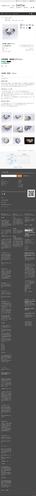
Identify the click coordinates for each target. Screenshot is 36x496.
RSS (1, 201)
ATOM (4, 201)
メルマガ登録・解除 (4, 199)
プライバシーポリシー (5, 204)
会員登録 (32, 0)
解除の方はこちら (27, 175)
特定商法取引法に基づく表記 (6, 202)
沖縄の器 (10, 17)
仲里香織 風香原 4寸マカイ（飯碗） (18, 20)
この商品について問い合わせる (22, 150)
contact (6, 13)
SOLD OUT (26, 45)
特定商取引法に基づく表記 (30, 49)
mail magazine (15, 13)
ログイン (25, 0)
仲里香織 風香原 (7, 18)
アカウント (19, 0)
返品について (32, 48)
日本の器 (6, 17)
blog (10, 13)
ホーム (2, 17)
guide (2, 13)
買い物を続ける (32, 150)
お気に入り (5, 49)
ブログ (2, 197)
